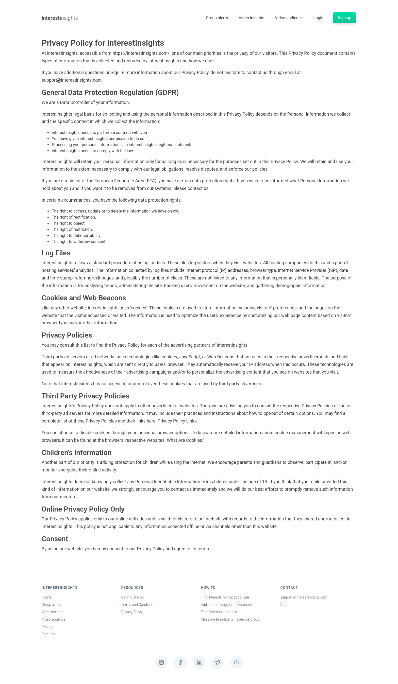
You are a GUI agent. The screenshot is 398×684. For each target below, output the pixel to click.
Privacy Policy (132, 612)
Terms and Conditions (138, 605)
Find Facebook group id (219, 612)
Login (318, 17)
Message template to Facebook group (230, 619)
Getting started (133, 597)
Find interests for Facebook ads (225, 597)
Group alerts (217, 17)
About (285, 605)
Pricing (47, 627)
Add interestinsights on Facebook (227, 605)
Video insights (251, 17)
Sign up (344, 17)
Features (48, 634)
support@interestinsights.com (303, 597)
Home (46, 597)
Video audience (289, 17)
